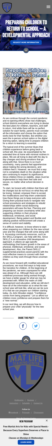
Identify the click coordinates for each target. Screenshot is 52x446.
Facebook (13, 412)
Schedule (26, 403)
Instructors (14, 403)
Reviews (30, 400)
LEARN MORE (26, 442)
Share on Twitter (35, 326)
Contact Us (38, 403)
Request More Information (26, 42)
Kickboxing (19, 400)
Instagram (39, 412)
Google (26, 412)
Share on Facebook (23, 326)
